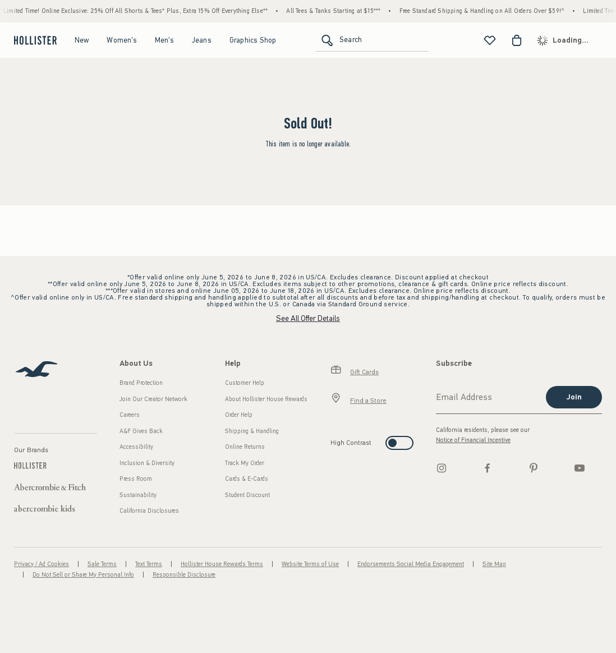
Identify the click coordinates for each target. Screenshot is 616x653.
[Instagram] (441, 467)
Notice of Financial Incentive (473, 440)
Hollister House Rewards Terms (222, 564)
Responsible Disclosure (184, 575)
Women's (121, 40)
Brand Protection (141, 383)
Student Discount (247, 495)
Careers (129, 415)
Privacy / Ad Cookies (41, 564)
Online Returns (245, 447)
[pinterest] (533, 467)
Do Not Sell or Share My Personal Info (83, 575)
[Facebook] (487, 467)
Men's (164, 40)
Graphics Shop (253, 40)
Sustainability (138, 495)
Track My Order (244, 463)
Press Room (135, 479)
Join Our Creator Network (153, 399)
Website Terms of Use (310, 564)
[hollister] (34, 40)
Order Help (238, 415)
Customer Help (244, 383)
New (82, 40)
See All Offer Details (308, 318)
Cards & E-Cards (246, 479)
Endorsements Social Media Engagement (410, 564)
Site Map (494, 564)
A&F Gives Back (141, 431)
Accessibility (136, 447)
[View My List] (490, 40)
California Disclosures (149, 511)
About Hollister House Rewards (266, 399)
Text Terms (148, 564)
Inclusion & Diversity (146, 463)
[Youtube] (579, 467)
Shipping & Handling (252, 431)
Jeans (202, 40)
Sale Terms (102, 564)
